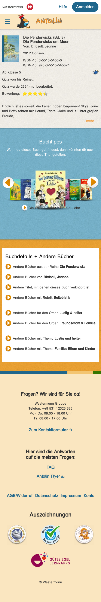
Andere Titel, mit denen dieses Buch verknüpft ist (51, 287)
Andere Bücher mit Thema (47, 338)
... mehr (88, 121)
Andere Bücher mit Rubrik (41, 298)
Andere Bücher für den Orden (47, 313)
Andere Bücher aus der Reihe (49, 267)
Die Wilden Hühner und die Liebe (54, 208)
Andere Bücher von (40, 277)
